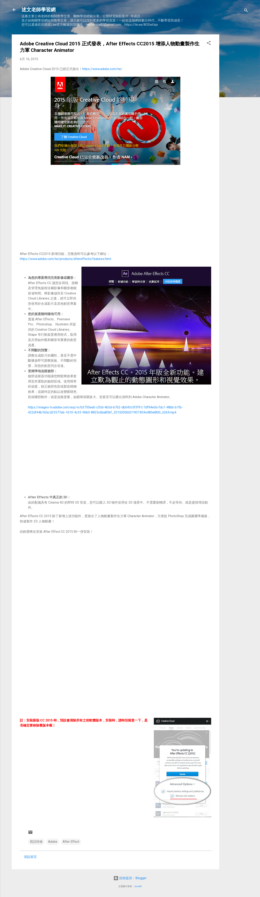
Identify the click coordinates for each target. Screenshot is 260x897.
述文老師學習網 (38, 10)
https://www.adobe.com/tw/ (102, 69)
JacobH (138, 886)
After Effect (71, 842)
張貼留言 (30, 857)
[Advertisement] (235, 95)
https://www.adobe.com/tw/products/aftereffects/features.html (65, 259)
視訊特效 (36, 842)
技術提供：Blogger (130, 878)
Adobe (52, 842)
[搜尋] (246, 11)
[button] (208, 43)
